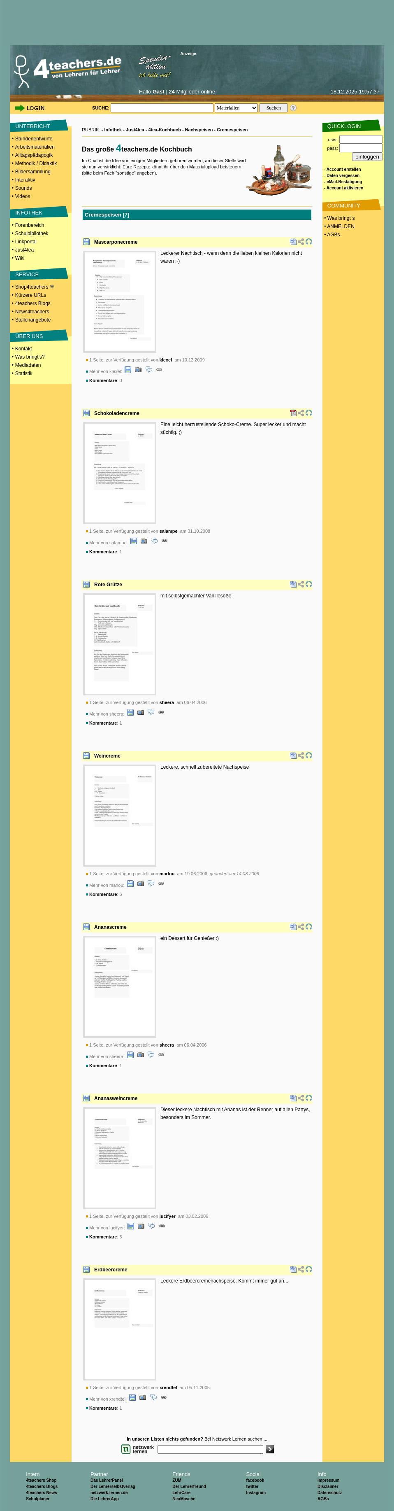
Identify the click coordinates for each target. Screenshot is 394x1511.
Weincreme (107, 756)
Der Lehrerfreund (189, 1486)
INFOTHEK (28, 213)
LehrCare (181, 1492)
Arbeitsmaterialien (35, 147)
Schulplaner (37, 1499)
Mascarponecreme (115, 242)
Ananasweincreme (115, 1098)
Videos (22, 196)
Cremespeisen (232, 129)
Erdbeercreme (110, 1270)
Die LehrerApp (104, 1499)
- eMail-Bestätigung (343, 182)
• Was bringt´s (339, 218)
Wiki (20, 258)
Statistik (23, 373)
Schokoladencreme (116, 413)
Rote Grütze (108, 585)
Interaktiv (25, 180)
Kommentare (103, 380)
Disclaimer (328, 1486)
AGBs (323, 1499)
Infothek (113, 129)
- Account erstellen (342, 169)
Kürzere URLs (30, 295)
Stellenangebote (33, 320)
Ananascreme (110, 927)
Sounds (23, 188)
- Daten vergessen (341, 175)
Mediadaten (28, 365)
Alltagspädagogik (34, 155)
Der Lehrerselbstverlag (112, 1486)
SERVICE (27, 274)
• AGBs (331, 235)
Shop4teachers (34, 287)
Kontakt (23, 349)
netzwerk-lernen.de (109, 1492)
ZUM (176, 1480)
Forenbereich (29, 225)
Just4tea (24, 250)
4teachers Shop (41, 1480)
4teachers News (41, 1492)
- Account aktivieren (343, 188)
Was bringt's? (30, 357)
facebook (255, 1480)
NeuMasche (183, 1499)
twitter (252, 1486)
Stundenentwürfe (34, 139)
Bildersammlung (33, 172)
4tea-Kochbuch (164, 129)
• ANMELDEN (339, 226)
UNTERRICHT (32, 126)
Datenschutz (330, 1492)
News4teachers (32, 312)
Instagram (256, 1492)
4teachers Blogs (33, 303)
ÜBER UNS (29, 336)
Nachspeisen (199, 129)
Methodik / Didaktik (36, 163)
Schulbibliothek (32, 233)
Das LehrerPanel (106, 1480)
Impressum (328, 1480)
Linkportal (26, 242)
